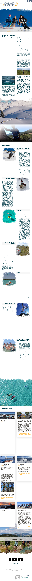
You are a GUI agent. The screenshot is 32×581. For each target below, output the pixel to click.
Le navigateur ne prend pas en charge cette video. (16, 133)
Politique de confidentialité (17, 569)
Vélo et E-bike (19, 574)
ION (18, 563)
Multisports (20, 576)
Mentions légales (8, 569)
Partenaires (17, 570)
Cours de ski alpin (16, 578)
